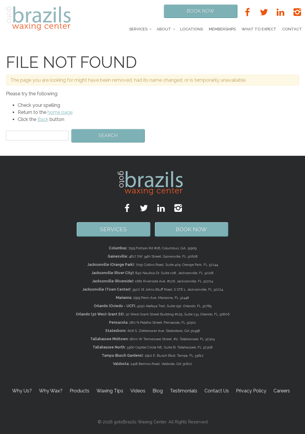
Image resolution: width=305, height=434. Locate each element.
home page (60, 112)
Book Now (200, 11)
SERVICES (113, 229)
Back (42, 119)
